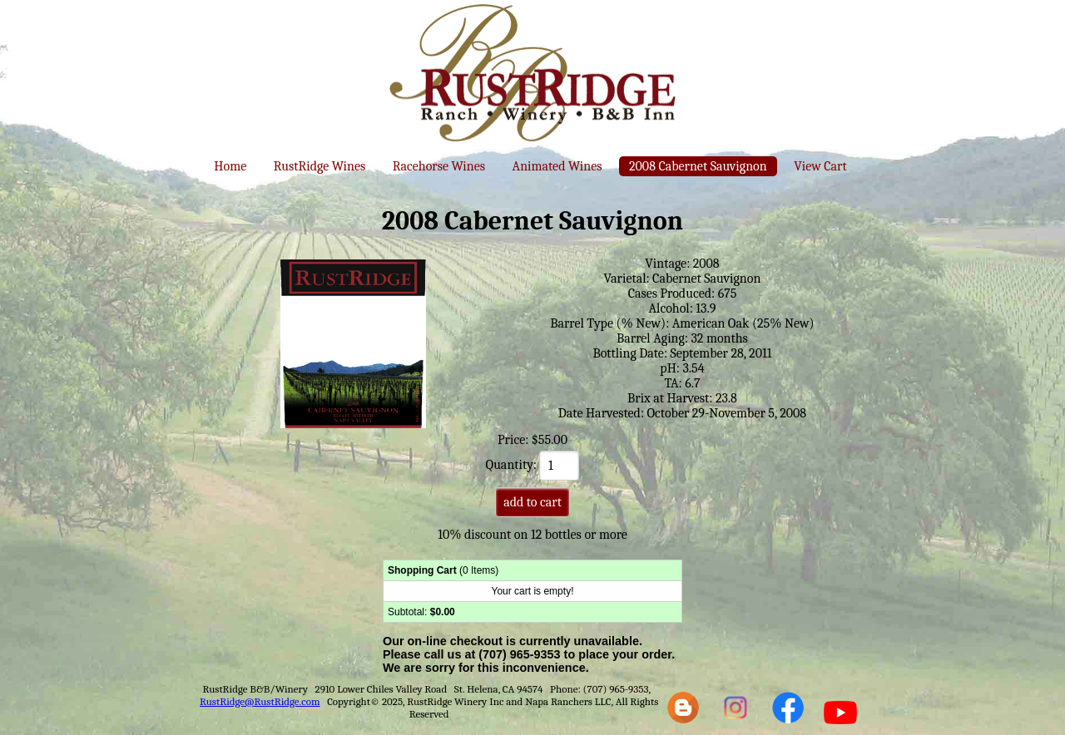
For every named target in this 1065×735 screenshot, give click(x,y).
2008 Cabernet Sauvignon (698, 166)
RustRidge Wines (320, 166)
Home (230, 166)
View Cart (820, 166)
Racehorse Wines (439, 166)
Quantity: (533, 464)
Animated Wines (557, 166)
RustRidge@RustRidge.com (260, 701)
